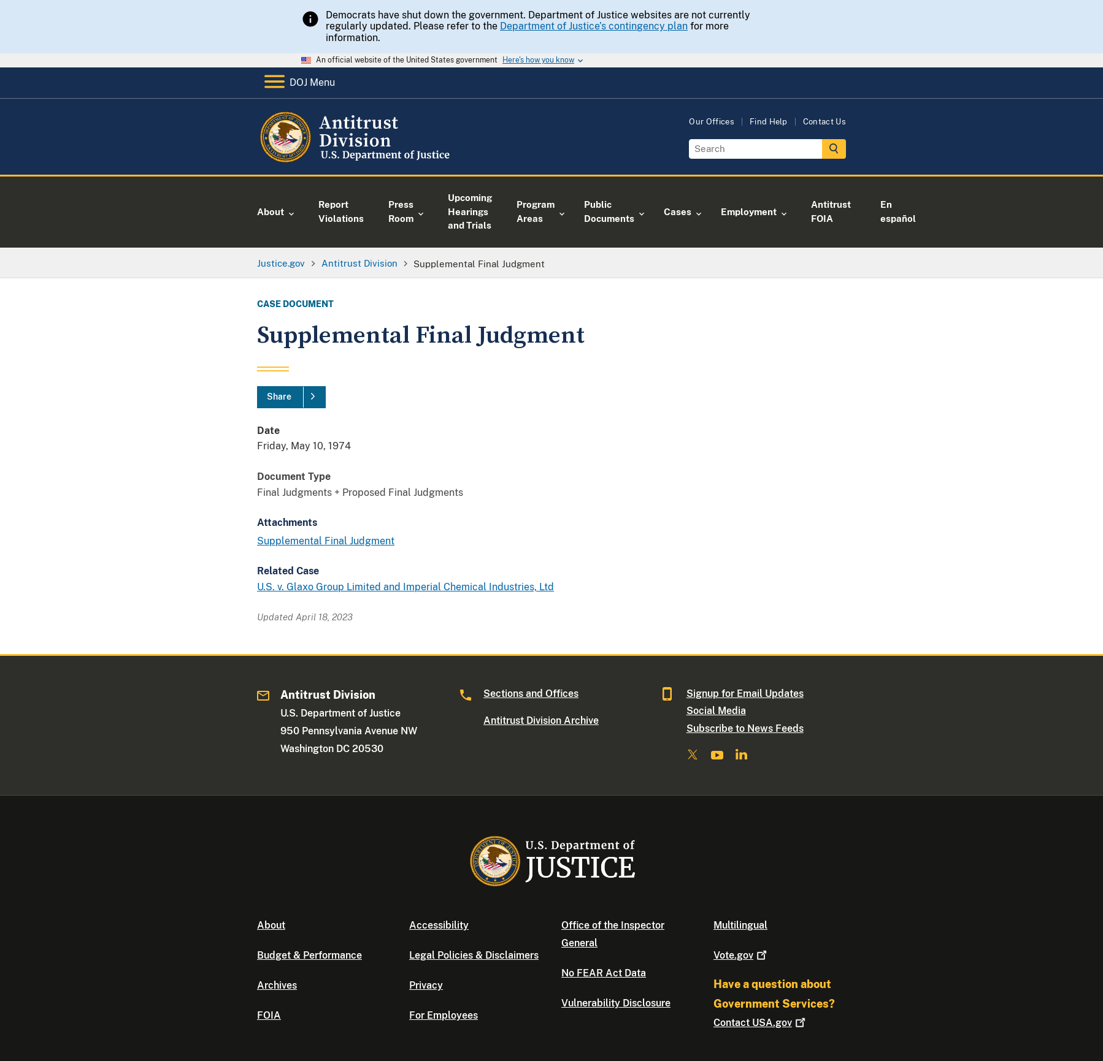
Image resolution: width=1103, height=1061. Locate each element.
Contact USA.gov (760, 1023)
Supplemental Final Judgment (325, 541)
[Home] (356, 160)
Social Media (716, 711)
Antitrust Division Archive (541, 720)
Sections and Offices (530, 693)
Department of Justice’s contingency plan (594, 26)
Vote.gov (741, 955)
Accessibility (439, 925)
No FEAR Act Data (603, 973)
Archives (277, 985)
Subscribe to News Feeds (745, 728)
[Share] (291, 397)
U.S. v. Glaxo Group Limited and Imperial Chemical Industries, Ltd (405, 587)
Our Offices (711, 121)
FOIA (269, 1015)
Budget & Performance (309, 955)
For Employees (443, 1015)
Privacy (426, 985)
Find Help (769, 121)
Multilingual (740, 925)
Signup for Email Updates (745, 693)
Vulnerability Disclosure (616, 1003)
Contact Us (824, 121)
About (271, 925)
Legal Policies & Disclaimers (474, 955)
